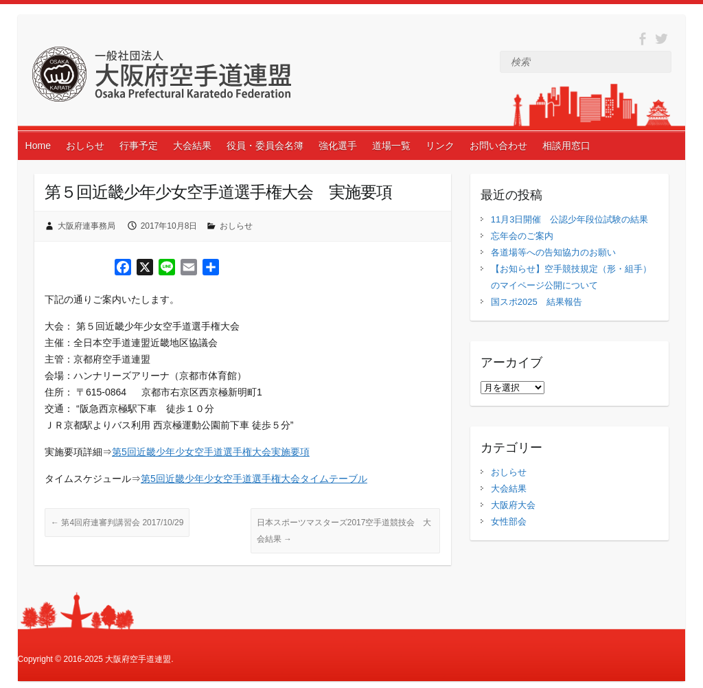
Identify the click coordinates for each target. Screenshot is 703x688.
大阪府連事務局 (86, 226)
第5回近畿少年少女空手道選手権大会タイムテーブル (254, 478)
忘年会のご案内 (522, 236)
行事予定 (138, 145)
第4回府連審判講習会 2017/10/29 (117, 522)
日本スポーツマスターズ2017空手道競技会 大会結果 (344, 531)
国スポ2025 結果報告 (536, 302)
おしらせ (85, 145)
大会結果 (192, 145)
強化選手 (338, 145)
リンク (440, 145)
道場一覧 (391, 145)
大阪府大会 (513, 505)
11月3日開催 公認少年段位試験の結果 (570, 219)
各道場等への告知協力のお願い (553, 252)
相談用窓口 (566, 145)
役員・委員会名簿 (265, 145)
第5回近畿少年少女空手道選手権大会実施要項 (211, 451)
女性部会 (509, 521)
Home (38, 145)
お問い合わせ (498, 145)
